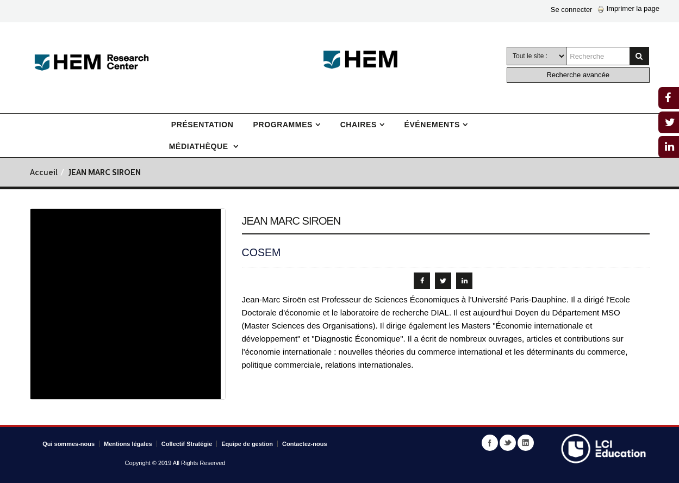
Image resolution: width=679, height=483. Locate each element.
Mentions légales (128, 444)
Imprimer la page (628, 8)
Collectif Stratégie (187, 444)
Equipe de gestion (247, 444)
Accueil (44, 173)
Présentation (202, 124)
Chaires (358, 124)
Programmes (283, 124)
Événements (431, 124)
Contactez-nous (304, 444)
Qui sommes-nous (68, 444)
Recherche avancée (577, 75)
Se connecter (572, 9)
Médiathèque (200, 146)
